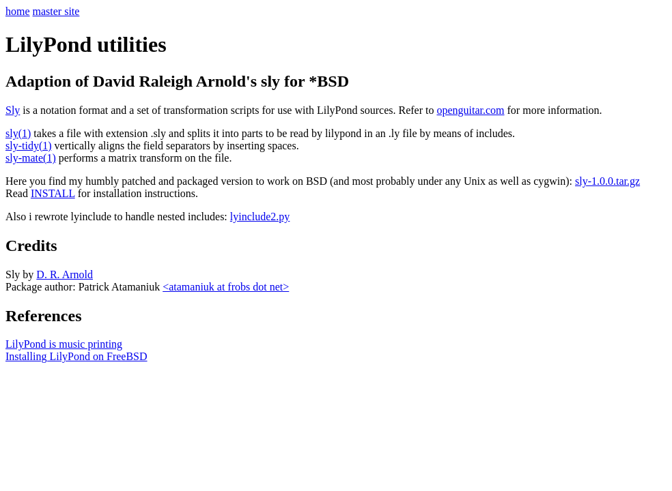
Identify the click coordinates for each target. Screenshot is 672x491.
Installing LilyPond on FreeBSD (76, 356)
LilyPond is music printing (63, 344)
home (17, 11)
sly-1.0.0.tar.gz (607, 181)
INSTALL (53, 193)
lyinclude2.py (260, 216)
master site (56, 11)
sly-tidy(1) (28, 145)
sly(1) (18, 133)
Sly (12, 110)
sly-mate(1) (30, 158)
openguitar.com (470, 110)
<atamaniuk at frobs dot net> (226, 287)
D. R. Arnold (64, 274)
